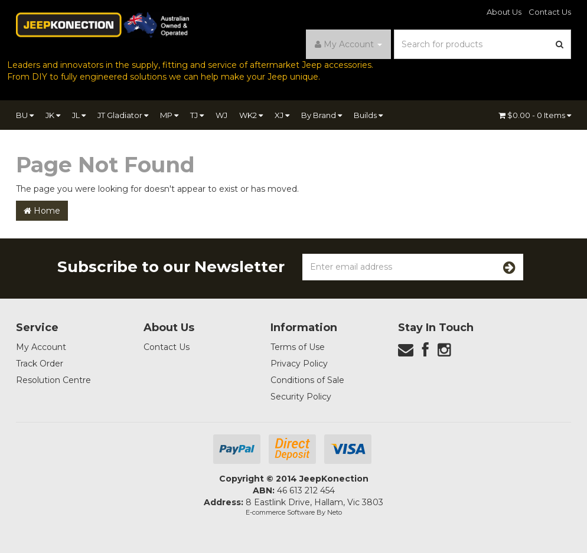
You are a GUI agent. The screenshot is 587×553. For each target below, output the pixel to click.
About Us (504, 12)
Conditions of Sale (307, 380)
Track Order (39, 363)
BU (25, 115)
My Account (41, 347)
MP (169, 115)
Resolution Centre (53, 380)
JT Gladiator (122, 115)
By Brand (321, 115)
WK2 (251, 115)
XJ (282, 115)
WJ (221, 115)
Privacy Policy (299, 363)
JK (52, 115)
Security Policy (300, 396)
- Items (534, 115)
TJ (197, 115)
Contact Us (550, 12)
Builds (368, 115)
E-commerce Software (280, 512)
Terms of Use (297, 347)
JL (79, 115)
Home (42, 210)
